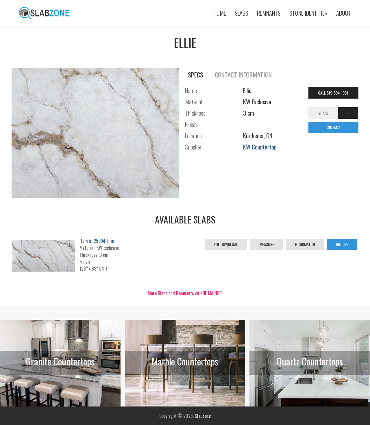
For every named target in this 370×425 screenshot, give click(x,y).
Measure (266, 244)
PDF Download (226, 244)
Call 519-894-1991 (333, 93)
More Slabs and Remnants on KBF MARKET (185, 293)
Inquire (341, 244)
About (343, 12)
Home (219, 12)
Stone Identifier (308, 12)
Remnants (269, 12)
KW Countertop (260, 146)
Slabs (241, 12)
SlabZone (203, 415)
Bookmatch (304, 244)
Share (323, 113)
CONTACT (333, 127)
